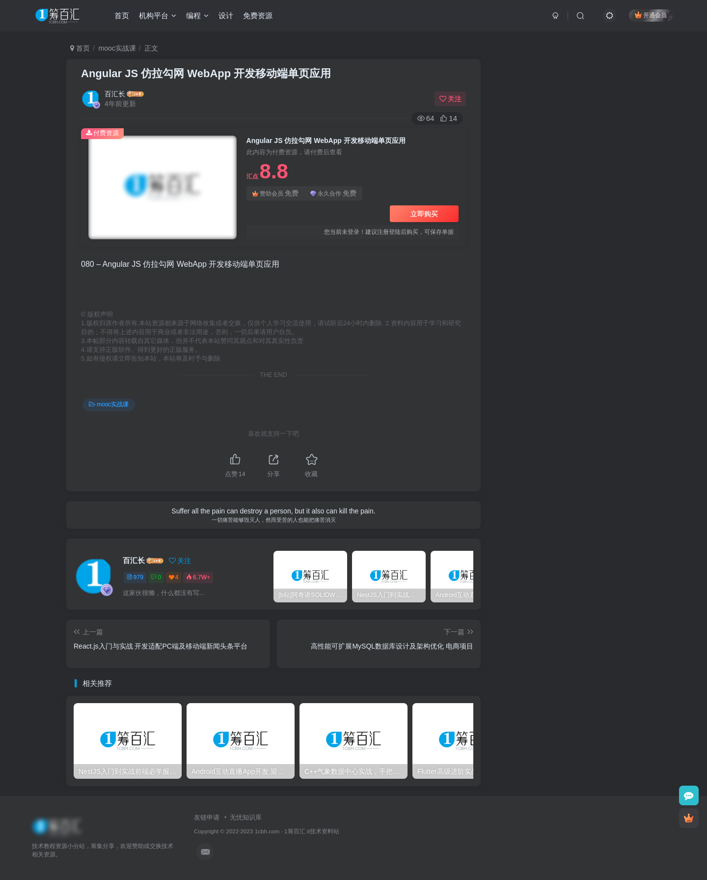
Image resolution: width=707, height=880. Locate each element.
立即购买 (424, 214)
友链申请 (206, 817)
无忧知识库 (246, 817)
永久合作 (333, 193)
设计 (225, 16)
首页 (121, 16)
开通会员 (651, 16)
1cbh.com (267, 831)
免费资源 (257, 16)
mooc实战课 (117, 48)
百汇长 (115, 94)
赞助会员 (275, 193)
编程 (197, 16)
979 (135, 577)
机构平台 (157, 16)
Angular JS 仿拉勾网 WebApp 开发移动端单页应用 (206, 73)
